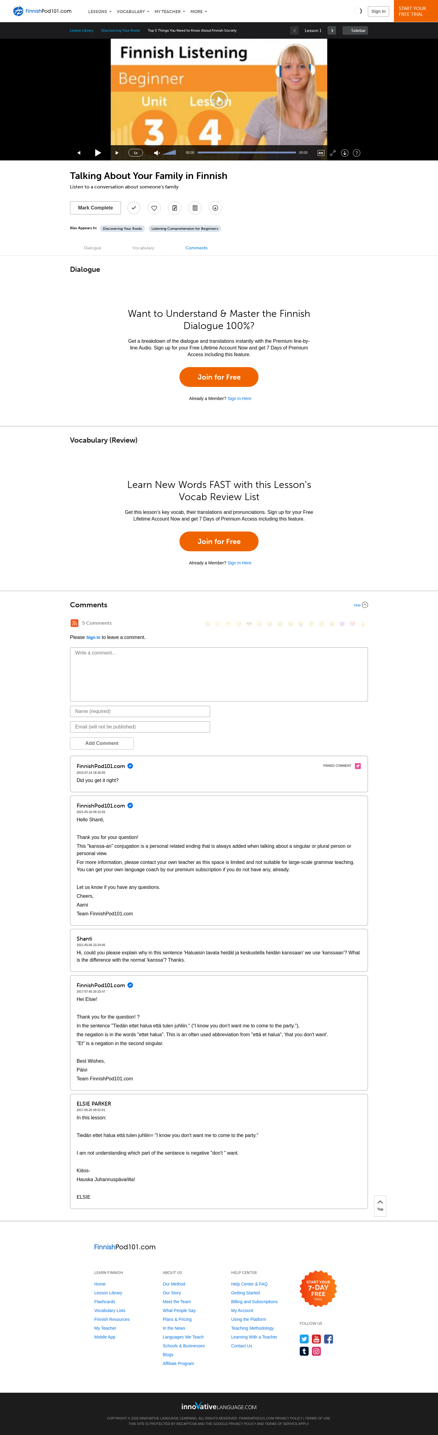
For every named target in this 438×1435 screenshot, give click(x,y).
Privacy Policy (288, 1418)
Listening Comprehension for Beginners (184, 228)
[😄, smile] (208, 624)
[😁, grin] (228, 624)
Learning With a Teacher (254, 1337)
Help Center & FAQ (249, 1284)
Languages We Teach (183, 1337)
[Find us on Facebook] (328, 1339)
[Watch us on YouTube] (316, 1339)
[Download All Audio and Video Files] (215, 208)
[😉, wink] (290, 624)
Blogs (168, 1354)
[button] (358, 11)
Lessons (97, 11)
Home (100, 1284)
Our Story (172, 1292)
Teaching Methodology (252, 1328)
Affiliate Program (178, 1363)
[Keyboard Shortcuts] (356, 153)
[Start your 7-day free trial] (318, 1289)
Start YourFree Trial (417, 11)
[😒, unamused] (239, 624)
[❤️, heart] (352, 624)
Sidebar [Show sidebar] (358, 30)
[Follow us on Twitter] (304, 1339)
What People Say (179, 1310)
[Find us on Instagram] (316, 1351)
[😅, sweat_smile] (280, 624)
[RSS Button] (74, 623)
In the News (174, 1328)
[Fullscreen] (333, 153)
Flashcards (104, 1301)
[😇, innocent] (311, 624)
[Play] (98, 153)
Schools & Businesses (184, 1345)
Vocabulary (131, 11)
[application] (219, 99)
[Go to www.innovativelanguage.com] (219, 1405)
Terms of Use (317, 1418)
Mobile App (104, 1337)
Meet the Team (177, 1301)
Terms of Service (281, 1424)
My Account (242, 1310)
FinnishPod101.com (256, 1418)
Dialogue (92, 248)
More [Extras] (196, 11)
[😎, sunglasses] (249, 624)
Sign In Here (239, 398)
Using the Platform (248, 1319)
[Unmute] (157, 153)
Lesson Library (81, 30)
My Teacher (168, 11)
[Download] (345, 153)
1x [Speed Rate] (135, 153)
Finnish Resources (112, 1319)
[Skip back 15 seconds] (79, 153)
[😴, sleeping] (321, 624)
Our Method (174, 1284)
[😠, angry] (259, 624)
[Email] (140, 727)
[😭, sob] (301, 624)
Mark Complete (95, 207)
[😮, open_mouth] (332, 624)
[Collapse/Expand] (219, 605)
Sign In (378, 11)
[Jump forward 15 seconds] (117, 153)
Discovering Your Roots (120, 30)
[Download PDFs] (195, 208)
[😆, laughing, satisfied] (270, 624)
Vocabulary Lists (109, 1310)
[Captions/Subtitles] (321, 153)
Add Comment (101, 743)
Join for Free (219, 377)
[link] (332, 30)
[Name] (140, 711)
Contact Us (241, 1345)
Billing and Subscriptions (254, 1301)
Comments (196, 248)
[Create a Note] (174, 208)
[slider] (170, 152)
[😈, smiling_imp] (342, 624)
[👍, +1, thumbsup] (363, 624)
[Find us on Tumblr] (304, 1351)
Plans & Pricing (177, 1319)
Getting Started (245, 1292)
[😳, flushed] (218, 624)
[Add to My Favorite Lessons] (154, 208)
